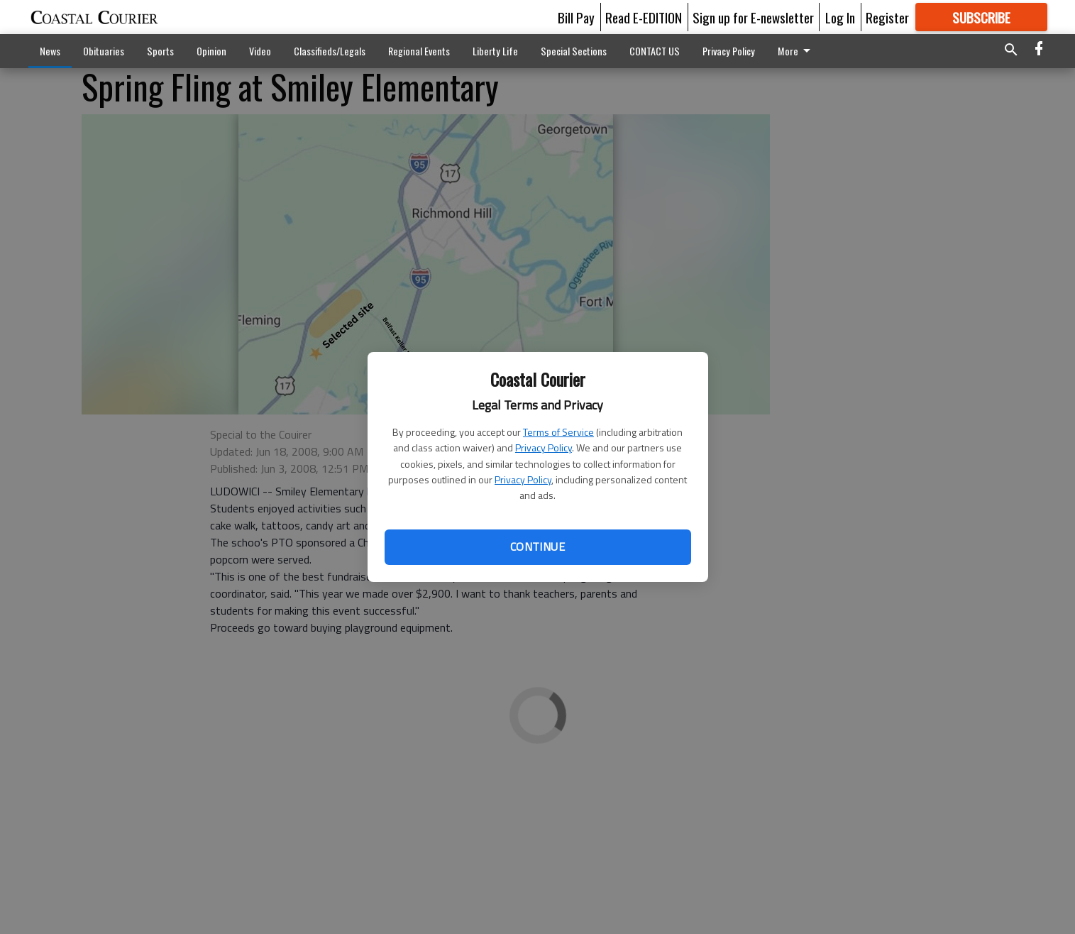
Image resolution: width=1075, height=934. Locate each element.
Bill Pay (576, 17)
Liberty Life (495, 50)
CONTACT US (654, 50)
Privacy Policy (543, 447)
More (796, 51)
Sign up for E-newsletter (753, 17)
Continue (537, 546)
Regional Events (419, 50)
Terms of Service (558, 431)
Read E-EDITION (643, 17)
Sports (160, 50)
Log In (840, 17)
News (50, 50)
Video (260, 50)
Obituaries (103, 50)
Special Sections (574, 50)
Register (887, 17)
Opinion (211, 50)
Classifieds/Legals (329, 50)
